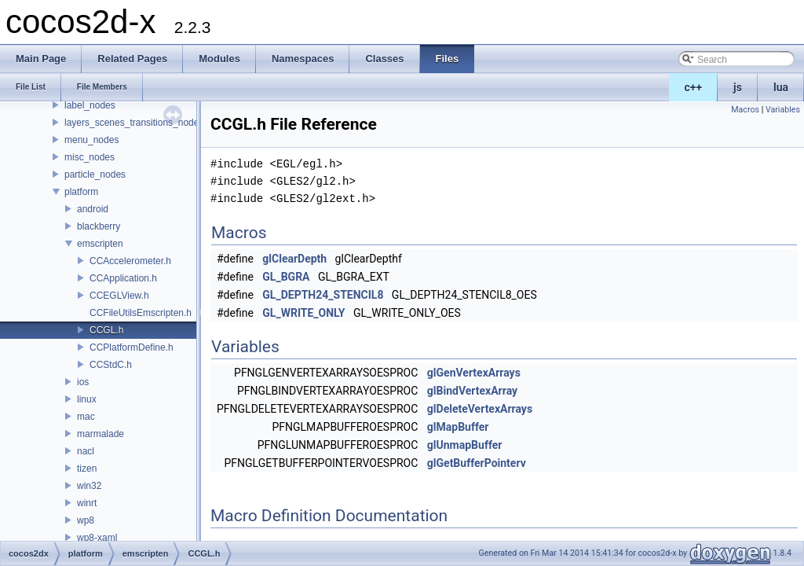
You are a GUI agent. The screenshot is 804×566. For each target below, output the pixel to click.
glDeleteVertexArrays (479, 408)
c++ (694, 87)
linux (87, 399)
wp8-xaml (97, 537)
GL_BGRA (285, 276)
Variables (783, 110)
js (737, 87)
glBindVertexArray (472, 390)
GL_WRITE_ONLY (303, 313)
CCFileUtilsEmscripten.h (141, 312)
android (92, 209)
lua (780, 87)
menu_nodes (91, 139)
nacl (85, 451)
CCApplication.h (123, 278)
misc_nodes (89, 157)
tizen (87, 468)
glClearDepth (294, 258)
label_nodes (89, 105)
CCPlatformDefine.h (132, 347)
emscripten (100, 243)
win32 (89, 485)
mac (86, 416)
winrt (87, 503)
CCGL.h (106, 330)
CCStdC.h (111, 364)
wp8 (85, 520)
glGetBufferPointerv (476, 463)
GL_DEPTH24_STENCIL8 (322, 295)
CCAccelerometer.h (130, 260)
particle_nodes (95, 174)
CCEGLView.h (119, 295)
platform (81, 191)
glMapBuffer (458, 427)
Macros (745, 110)
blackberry (98, 226)
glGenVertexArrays (474, 372)
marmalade (100, 433)
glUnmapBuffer (464, 445)
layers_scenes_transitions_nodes (133, 122)
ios (83, 382)
